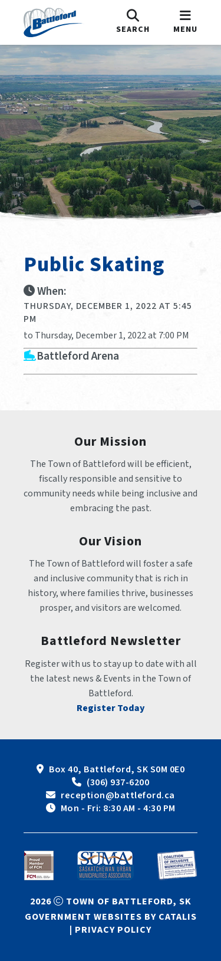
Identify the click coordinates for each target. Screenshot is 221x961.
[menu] (185, 22)
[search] (133, 22)
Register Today (111, 708)
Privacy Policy (113, 929)
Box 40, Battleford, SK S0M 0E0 (116, 769)
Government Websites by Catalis (111, 916)
